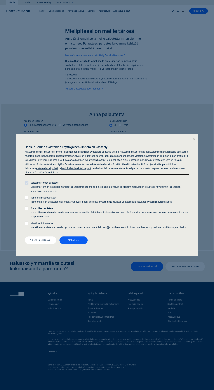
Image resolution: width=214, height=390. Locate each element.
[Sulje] (194, 138)
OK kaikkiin (73, 240)
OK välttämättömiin (40, 240)
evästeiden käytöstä (47, 168)
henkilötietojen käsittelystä (76, 168)
